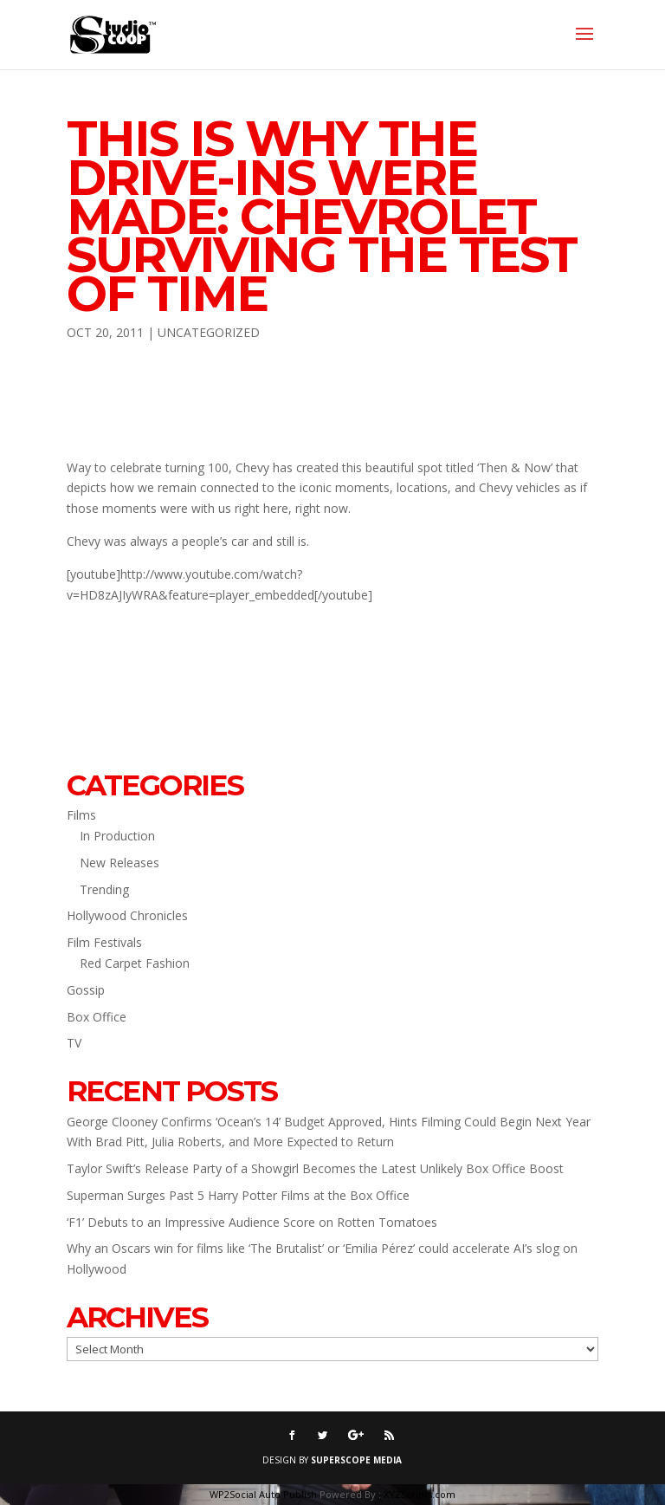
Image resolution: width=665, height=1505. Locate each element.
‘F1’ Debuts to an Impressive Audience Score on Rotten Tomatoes (252, 1222)
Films (81, 815)
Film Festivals (104, 942)
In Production (117, 835)
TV (74, 1043)
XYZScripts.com (419, 1494)
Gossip (86, 990)
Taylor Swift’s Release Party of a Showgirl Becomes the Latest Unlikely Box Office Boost (315, 1168)
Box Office (96, 1017)
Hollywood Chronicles (127, 915)
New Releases (119, 862)
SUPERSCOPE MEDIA (356, 1460)
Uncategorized (209, 332)
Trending (104, 889)
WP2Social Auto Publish (263, 1494)
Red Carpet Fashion (135, 963)
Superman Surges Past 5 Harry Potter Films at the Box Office (238, 1195)
